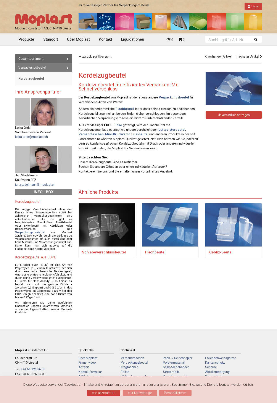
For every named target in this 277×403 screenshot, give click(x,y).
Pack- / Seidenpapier (177, 358)
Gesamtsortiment (43, 59)
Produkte (26, 39)
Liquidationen (132, 39)
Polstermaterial (174, 362)
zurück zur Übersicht (95, 56)
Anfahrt (84, 367)
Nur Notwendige (139, 393)
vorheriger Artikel (218, 56)
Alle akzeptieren (103, 393)
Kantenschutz (215, 362)
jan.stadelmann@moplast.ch (35, 185)
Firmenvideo (87, 362)
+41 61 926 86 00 (33, 369)
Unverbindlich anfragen (234, 115)
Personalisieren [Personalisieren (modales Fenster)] (175, 393)
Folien (125, 372)
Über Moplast (78, 39)
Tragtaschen (129, 367)
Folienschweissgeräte (220, 358)
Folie (118, 125)
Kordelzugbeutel (31, 79)
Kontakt (105, 39)
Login (253, 6)
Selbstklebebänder (176, 367)
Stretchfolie (171, 372)
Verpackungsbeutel (43, 68)
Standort (50, 39)
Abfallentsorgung (217, 372)
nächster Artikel (249, 56)
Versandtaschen (132, 358)
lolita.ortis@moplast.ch (31, 137)
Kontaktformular (90, 372)
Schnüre (211, 367)
